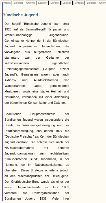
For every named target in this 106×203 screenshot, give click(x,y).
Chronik (6, 2)
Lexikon (18, 2)
